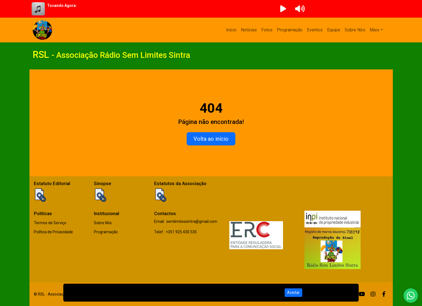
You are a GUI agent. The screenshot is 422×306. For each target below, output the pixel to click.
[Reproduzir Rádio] (283, 8)
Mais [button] (374, 30)
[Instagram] (373, 294)
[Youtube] (362, 294)
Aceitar (293, 292)
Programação (290, 30)
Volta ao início (211, 139)
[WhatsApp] (411, 295)
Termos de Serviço (50, 223)
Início (231, 30)
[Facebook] (384, 294)
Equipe (333, 30)
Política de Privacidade (53, 232)
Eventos (315, 30)
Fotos (267, 30)
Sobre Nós (355, 30)
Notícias (249, 30)
